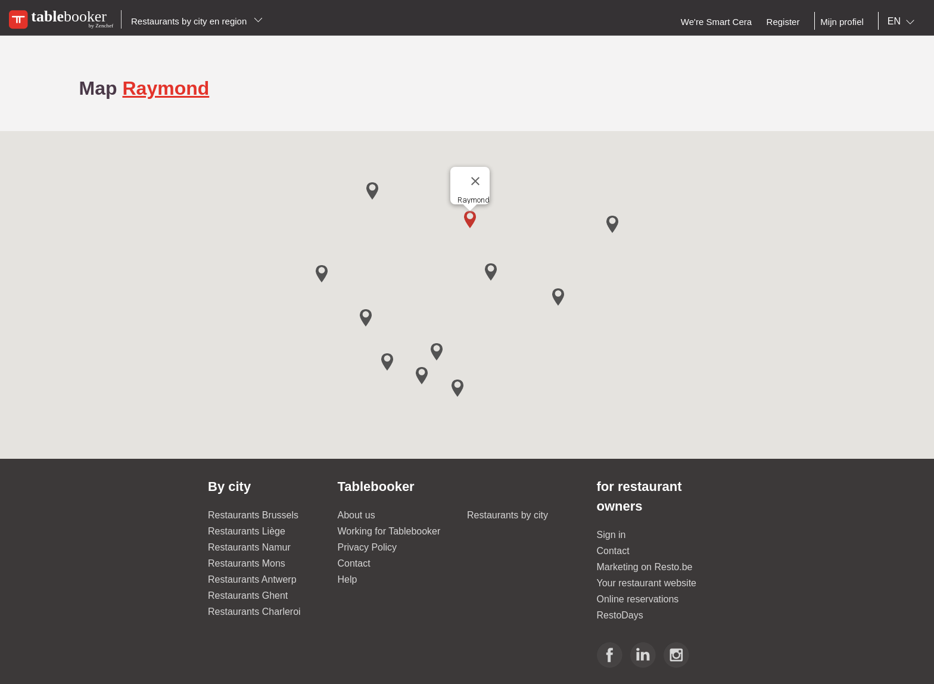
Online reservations (638, 599)
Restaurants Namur (249, 547)
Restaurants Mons (246, 563)
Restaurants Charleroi (254, 612)
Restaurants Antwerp (252, 579)
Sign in (611, 535)
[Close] (475, 181)
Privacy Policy (367, 547)
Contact (354, 563)
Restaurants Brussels (253, 515)
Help (347, 579)
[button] (470, 219)
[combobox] (903, 21)
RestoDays (620, 615)
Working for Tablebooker (389, 531)
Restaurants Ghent (248, 595)
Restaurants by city (507, 515)
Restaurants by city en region (197, 21)
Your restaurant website (647, 583)
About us (356, 515)
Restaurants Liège (246, 531)
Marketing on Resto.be (645, 567)
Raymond (165, 88)
